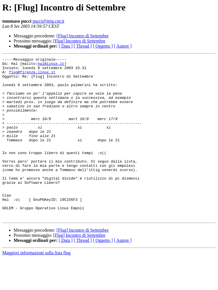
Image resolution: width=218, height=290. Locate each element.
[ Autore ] (122, 46)
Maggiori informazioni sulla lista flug (36, 285)
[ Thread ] (83, 46)
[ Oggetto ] (103, 46)
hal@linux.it (51, 65)
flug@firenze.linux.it (32, 75)
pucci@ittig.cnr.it (48, 21)
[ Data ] (66, 46)
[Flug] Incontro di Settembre (82, 35)
